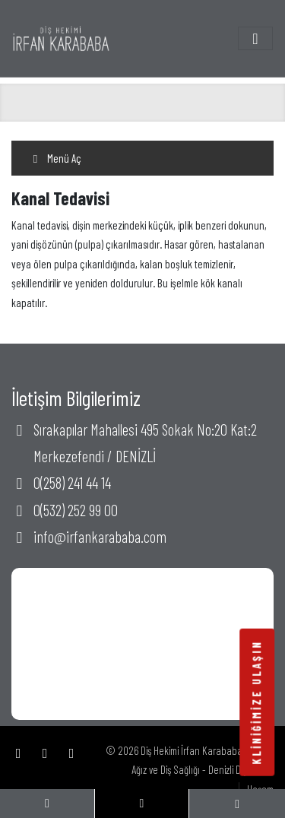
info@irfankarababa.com (99, 536)
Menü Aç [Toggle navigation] (55, 158)
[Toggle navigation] (255, 38)
